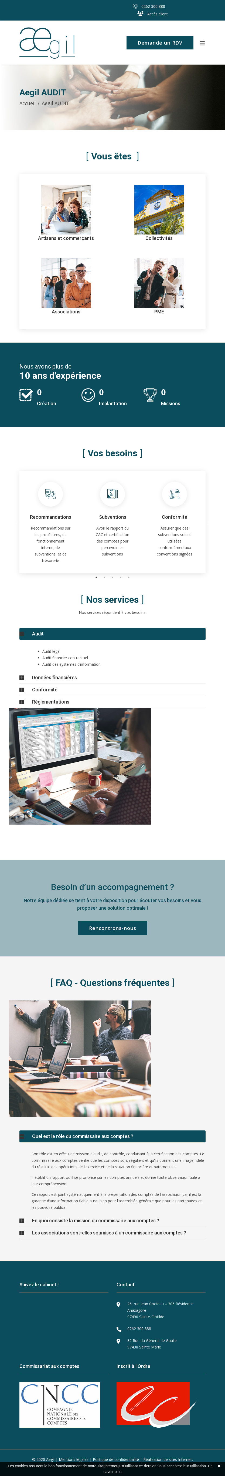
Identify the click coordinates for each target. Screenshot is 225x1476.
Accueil (27, 103)
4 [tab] (120, 577)
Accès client (152, 13)
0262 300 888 (149, 6)
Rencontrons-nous (112, 928)
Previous (15, 522)
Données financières (54, 677)
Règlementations (50, 702)
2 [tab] (104, 577)
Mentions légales (73, 1459)
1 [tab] (96, 577)
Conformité (44, 689)
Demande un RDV (160, 42)
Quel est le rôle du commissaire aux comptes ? (82, 1136)
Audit (38, 634)
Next (209, 522)
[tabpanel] (50, 522)
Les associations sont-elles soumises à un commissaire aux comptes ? (109, 1233)
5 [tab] (128, 577)
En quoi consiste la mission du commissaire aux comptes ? (95, 1220)
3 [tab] (112, 577)
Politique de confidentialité (116, 1459)
